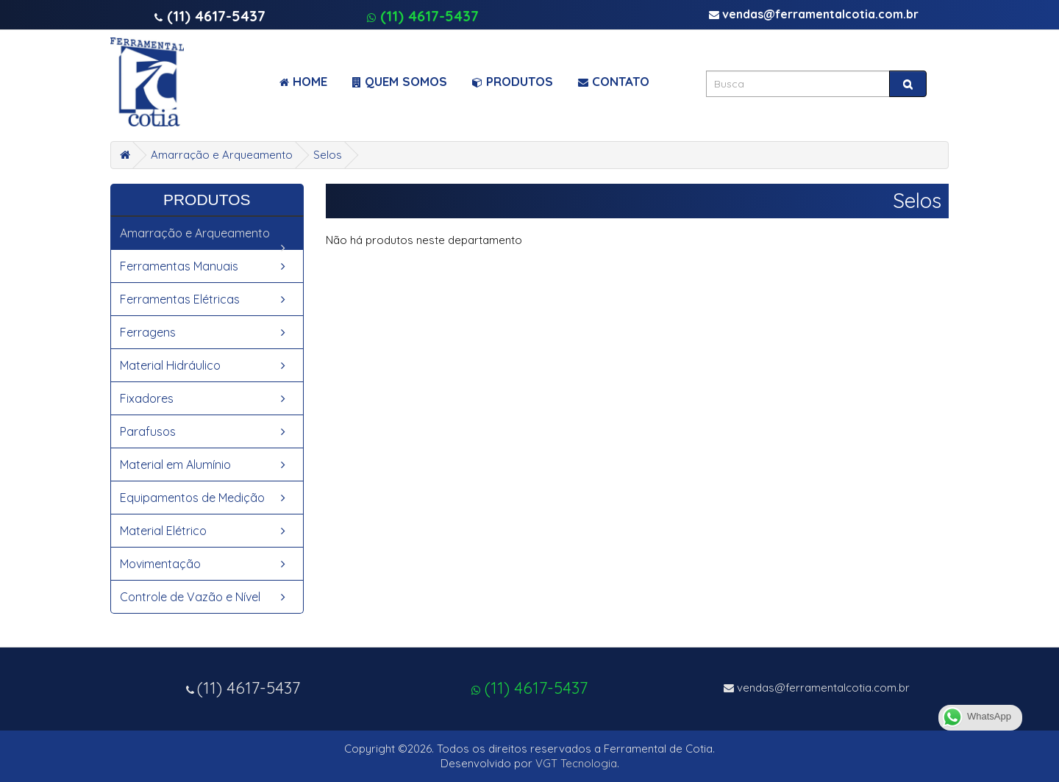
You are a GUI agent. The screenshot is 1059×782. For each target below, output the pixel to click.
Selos (327, 155)
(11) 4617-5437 (423, 16)
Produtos (512, 81)
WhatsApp (976, 717)
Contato (613, 81)
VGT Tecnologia (576, 763)
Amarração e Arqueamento (222, 155)
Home (303, 81)
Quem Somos (399, 81)
